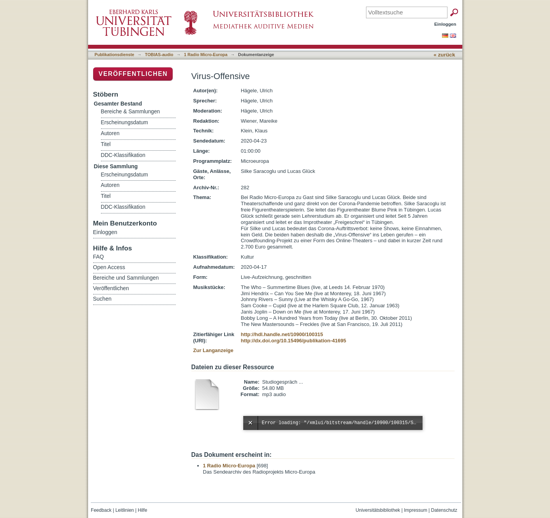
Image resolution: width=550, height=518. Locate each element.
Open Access (109, 267)
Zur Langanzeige (213, 350)
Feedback (101, 510)
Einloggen (445, 23)
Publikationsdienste (114, 54)
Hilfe (142, 510)
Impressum (415, 510)
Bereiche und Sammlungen (126, 278)
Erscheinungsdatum (124, 122)
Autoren (110, 133)
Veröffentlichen (133, 73)
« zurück (444, 55)
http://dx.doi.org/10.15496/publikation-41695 (293, 341)
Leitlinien (124, 510)
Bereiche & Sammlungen (130, 112)
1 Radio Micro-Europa (205, 54)
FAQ (98, 257)
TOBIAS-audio (159, 54)
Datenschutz (444, 510)
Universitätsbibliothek (377, 510)
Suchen (102, 299)
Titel (106, 144)
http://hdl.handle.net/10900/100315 (282, 334)
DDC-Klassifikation (123, 155)
